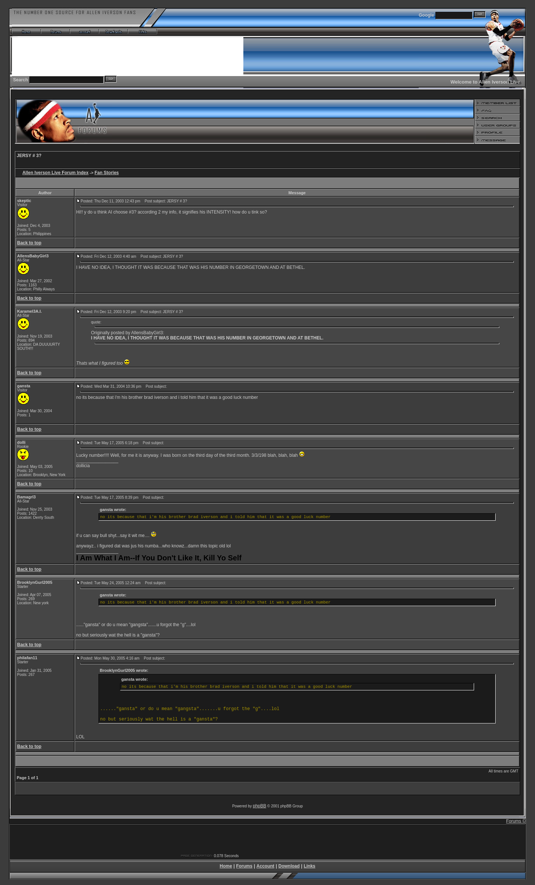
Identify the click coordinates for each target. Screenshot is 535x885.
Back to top (29, 242)
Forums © (516, 821)
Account (265, 866)
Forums (244, 866)
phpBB (259, 805)
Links (309, 866)
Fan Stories (106, 172)
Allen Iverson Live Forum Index (55, 172)
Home (226, 866)
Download (288, 866)
